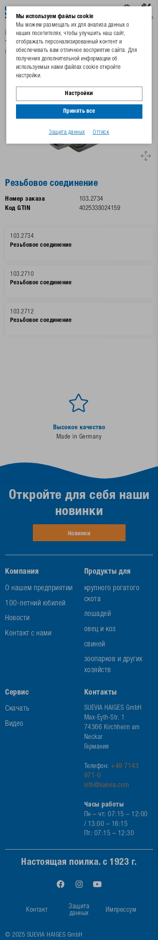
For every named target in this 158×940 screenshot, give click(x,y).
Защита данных (67, 133)
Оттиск (101, 133)
